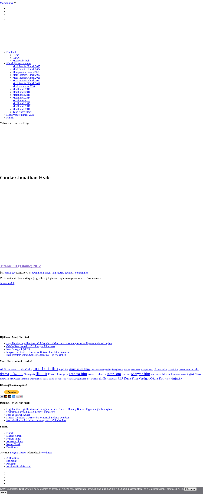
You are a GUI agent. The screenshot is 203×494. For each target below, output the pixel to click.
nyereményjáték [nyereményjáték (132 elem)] (187, 374)
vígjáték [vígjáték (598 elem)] (176, 378)
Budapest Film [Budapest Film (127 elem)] (147, 369)
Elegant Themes (18, 452)
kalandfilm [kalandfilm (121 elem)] (126, 374)
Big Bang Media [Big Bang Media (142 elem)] (115, 369)
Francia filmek (13, 438)
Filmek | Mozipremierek (18, 63)
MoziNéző (10, 272)
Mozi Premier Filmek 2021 (26, 77)
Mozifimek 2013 (21, 100)
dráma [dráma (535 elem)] (4, 374)
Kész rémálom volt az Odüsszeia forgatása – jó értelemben (36, 355)
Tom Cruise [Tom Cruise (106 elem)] (112, 379)
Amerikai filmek (14, 441)
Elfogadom (190, 489)
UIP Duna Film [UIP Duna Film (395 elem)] (128, 378)
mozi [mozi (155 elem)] (153, 374)
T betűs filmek (80, 272)
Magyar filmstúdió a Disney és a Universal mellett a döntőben (37, 352)
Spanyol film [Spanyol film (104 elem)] (93, 379)
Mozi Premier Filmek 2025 (26, 66)
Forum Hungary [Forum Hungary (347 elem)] (58, 374)
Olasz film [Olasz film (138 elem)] (9, 379)
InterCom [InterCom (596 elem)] (114, 374)
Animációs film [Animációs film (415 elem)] (79, 369)
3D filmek (37, 272)
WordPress (46, 452)
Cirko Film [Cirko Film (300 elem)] (160, 369)
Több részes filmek (22, 112)
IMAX (16, 57)
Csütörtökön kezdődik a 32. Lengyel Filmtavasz (30, 346)
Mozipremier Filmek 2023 (26, 72)
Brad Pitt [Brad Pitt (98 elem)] (127, 370)
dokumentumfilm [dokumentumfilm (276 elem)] (189, 369)
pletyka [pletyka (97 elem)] (45, 379)
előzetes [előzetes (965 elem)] (16, 373)
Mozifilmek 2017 (21, 89)
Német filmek (13, 444)
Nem (3, 492)
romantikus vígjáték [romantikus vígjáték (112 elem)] (75, 379)
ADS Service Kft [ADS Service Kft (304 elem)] (10, 369)
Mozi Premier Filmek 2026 (20, 114)
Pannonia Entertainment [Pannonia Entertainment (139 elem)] (31, 379)
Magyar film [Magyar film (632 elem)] (140, 374)
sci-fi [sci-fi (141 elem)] (85, 379)
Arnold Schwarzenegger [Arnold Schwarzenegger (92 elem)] (99, 369)
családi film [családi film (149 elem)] (173, 369)
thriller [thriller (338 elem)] (103, 378)
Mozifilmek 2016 (21, 92)
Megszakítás (8, 3)
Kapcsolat (11, 460)
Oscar (16, 55)
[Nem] (8, 493)
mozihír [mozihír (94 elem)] (158, 374)
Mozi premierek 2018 (24, 86)
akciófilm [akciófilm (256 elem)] (26, 369)
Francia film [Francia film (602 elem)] (78, 374)
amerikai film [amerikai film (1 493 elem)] (45, 368)
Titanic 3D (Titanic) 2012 (20, 266)
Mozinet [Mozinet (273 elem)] (167, 374)
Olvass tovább (7, 283)
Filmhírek (11, 52)
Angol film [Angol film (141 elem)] (63, 369)
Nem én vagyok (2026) (18, 349)
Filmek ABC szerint (62, 272)
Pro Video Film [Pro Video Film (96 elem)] (60, 379)
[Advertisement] (101, 149)
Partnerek (11, 463)
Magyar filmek (14, 435)
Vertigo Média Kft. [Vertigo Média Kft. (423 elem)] (151, 378)
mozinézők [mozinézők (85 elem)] (176, 374)
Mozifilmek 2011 (21, 106)
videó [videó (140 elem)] (167, 379)
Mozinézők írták (21, 60)
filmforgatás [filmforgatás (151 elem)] (29, 374)
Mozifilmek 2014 (21, 97)
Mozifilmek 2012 (21, 103)
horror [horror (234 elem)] (102, 374)
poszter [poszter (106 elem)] (51, 379)
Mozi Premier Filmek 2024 (26, 69)
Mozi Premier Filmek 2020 (26, 80)
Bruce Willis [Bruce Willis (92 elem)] (135, 369)
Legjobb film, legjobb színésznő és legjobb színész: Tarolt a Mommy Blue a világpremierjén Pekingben (59, 343)
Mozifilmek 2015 (21, 94)
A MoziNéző (12, 458)
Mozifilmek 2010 (21, 109)
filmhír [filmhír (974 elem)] (41, 373)
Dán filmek (12, 447)
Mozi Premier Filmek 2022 (26, 74)
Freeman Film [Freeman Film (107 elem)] (93, 374)
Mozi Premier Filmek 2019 (26, 83)
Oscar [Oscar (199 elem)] (17, 378)
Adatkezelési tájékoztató (18, 466)
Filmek (9, 117)
